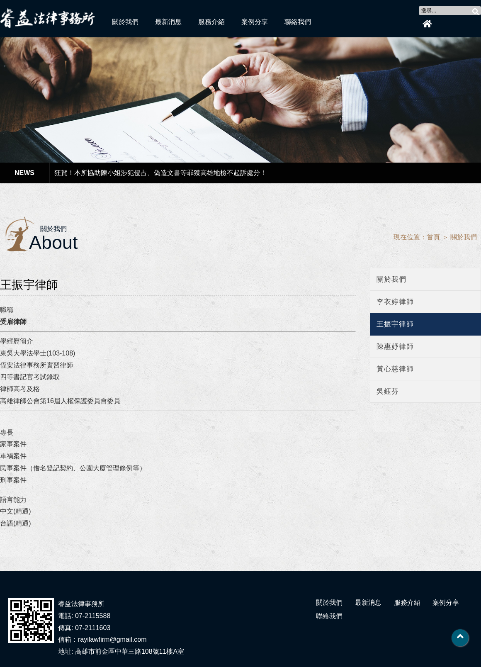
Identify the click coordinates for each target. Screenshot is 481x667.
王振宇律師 (395, 324)
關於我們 (125, 21)
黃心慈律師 (395, 369)
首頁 (433, 237)
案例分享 (254, 21)
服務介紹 (211, 21)
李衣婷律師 (395, 302)
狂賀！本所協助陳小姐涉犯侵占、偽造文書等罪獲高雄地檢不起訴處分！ (160, 172)
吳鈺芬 (388, 391)
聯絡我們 (297, 21)
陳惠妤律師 (395, 347)
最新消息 (168, 21)
